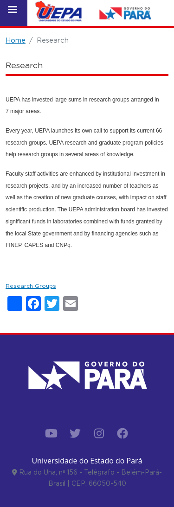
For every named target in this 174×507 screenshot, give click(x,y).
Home (16, 40)
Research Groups (31, 286)
